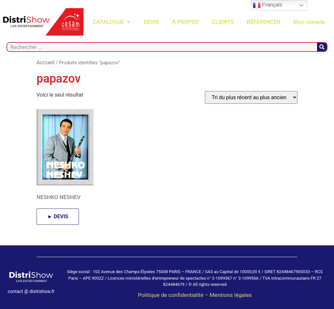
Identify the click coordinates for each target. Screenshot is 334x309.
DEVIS (151, 22)
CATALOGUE (111, 22)
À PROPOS (185, 22)
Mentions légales (231, 295)
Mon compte (309, 22)
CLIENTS (223, 22)
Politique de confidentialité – (174, 295)
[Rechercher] (322, 47)
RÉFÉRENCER (264, 22)
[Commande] (251, 97)
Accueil (46, 62)
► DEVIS (57, 216)
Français (267, 5)
